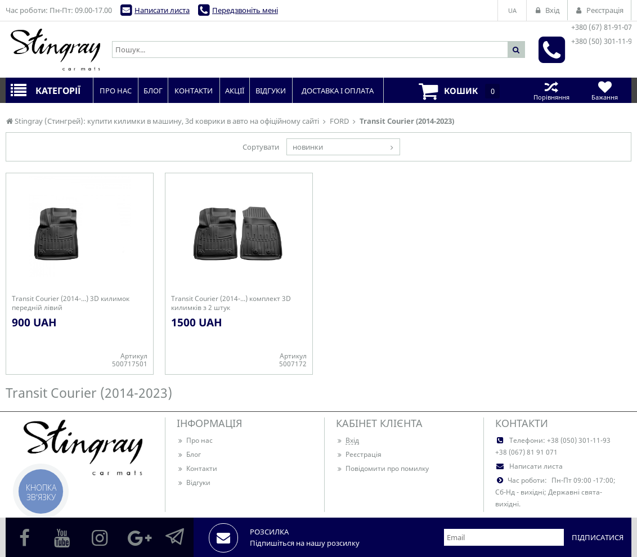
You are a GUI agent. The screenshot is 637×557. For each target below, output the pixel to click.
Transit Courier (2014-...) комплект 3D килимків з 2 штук (231, 303)
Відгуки (193, 482)
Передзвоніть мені (245, 10)
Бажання (604, 90)
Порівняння (551, 90)
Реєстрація (359, 454)
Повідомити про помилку (382, 468)
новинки (308, 147)
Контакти (197, 468)
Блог (189, 454)
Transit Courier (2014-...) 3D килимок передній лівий (70, 303)
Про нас (195, 440)
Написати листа (162, 10)
